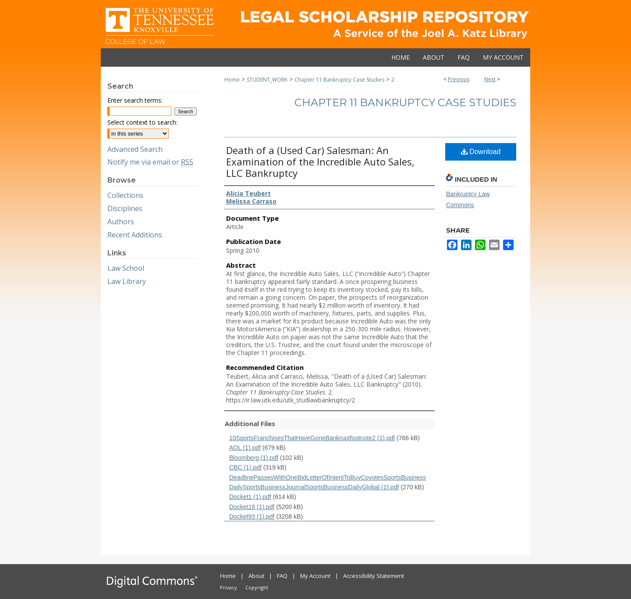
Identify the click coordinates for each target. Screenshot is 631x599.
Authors (120, 221)
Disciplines (124, 208)
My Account (315, 576)
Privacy (228, 587)
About (256, 576)
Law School (125, 268)
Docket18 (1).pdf (252, 506)
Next (490, 79)
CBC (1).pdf (245, 467)
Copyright (256, 587)
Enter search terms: (135, 100)
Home (232, 79)
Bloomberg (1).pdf (253, 457)
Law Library (126, 281)
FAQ (282, 576)
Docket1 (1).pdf (250, 496)
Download (481, 151)
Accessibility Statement (373, 576)
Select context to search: (142, 122)
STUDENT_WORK (267, 79)
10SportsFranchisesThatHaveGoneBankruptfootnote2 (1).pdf (312, 437)
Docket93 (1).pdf (252, 516)
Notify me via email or (150, 162)
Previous (458, 79)
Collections (125, 195)
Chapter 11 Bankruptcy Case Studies (339, 79)
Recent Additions (134, 235)
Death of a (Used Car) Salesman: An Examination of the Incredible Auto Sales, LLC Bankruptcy (320, 161)
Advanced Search (135, 149)
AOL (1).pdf (245, 447)
